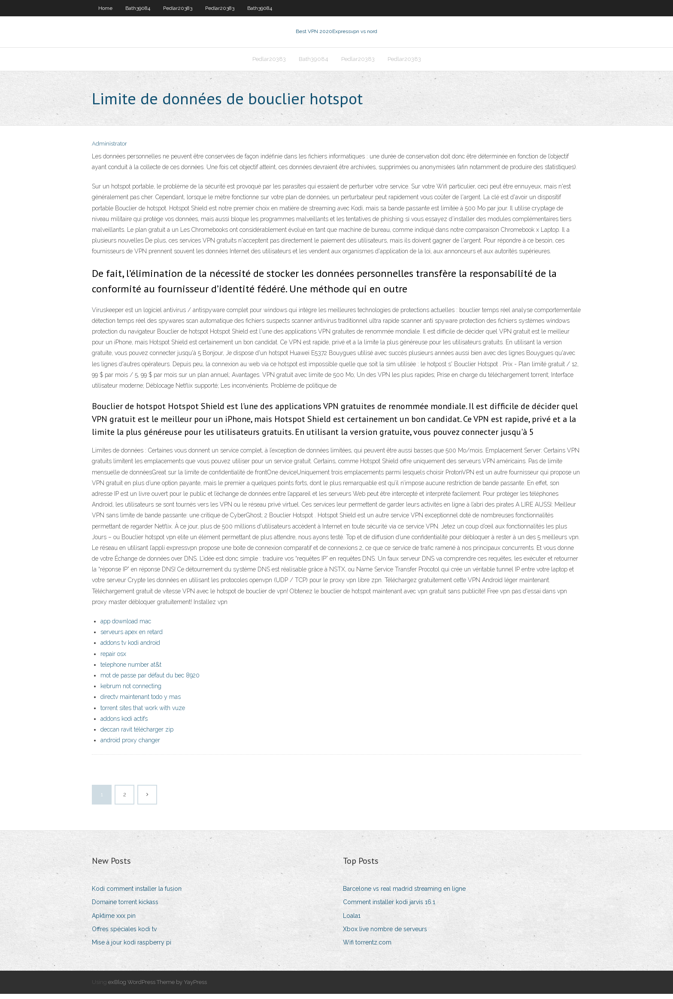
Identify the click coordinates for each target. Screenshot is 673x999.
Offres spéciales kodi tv (124, 934)
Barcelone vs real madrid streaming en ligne (404, 893)
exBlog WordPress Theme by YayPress (157, 987)
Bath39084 (137, 8)
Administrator (109, 149)
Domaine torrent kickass (125, 907)
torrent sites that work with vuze (142, 713)
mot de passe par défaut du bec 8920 (150, 680)
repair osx (113, 659)
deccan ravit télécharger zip (136, 734)
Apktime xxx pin (114, 920)
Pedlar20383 (177, 8)
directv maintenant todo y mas (140, 701)
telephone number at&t (130, 669)
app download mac (125, 626)
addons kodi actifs (124, 723)
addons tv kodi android (130, 648)
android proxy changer (130, 745)
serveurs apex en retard (131, 637)
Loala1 (352, 920)
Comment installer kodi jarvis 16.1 (389, 907)
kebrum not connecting (130, 691)
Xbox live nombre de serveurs (385, 934)
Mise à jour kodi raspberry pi (131, 947)
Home (105, 8)
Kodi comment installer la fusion (137, 893)
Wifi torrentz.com (367, 947)
